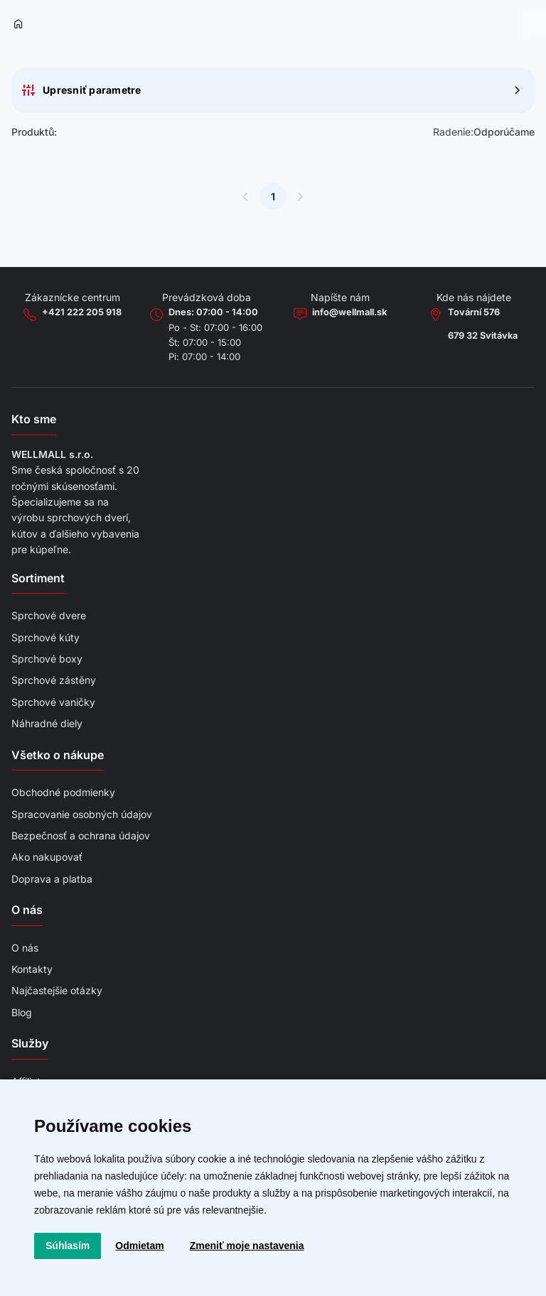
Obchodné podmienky (63, 792)
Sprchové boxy (46, 659)
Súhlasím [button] (68, 1245)
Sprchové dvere (48, 615)
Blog (21, 1012)
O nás (24, 948)
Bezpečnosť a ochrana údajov (80, 835)
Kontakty (32, 969)
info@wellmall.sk (349, 312)
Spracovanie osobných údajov (81, 814)
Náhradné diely (46, 723)
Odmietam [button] (139, 1245)
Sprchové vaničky (53, 702)
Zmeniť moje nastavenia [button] (247, 1245)
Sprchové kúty (45, 637)
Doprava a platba (51, 879)
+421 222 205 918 (82, 312)
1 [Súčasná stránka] (273, 196)
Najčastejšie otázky (56, 990)
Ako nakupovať (46, 857)
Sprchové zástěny (53, 680)
